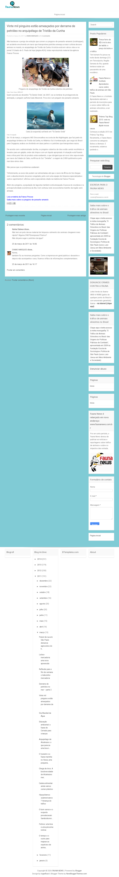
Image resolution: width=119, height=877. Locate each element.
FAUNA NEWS (57, 871)
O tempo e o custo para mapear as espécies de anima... (45, 842)
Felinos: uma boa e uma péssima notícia (46, 827)
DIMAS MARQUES (32, 36)
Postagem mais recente (15, 215)
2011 (39, 576)
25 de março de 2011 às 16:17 (24, 264)
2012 (39, 570)
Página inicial (59, 14)
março (42, 632)
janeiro (42, 861)
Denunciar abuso (98, 368)
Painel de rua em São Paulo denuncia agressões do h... (46, 643)
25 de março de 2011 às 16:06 (24, 244)
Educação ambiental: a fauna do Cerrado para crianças (45, 728)
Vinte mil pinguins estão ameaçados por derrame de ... (46, 701)
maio (42, 621)
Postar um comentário (16, 270)
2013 (39, 565)
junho (42, 615)
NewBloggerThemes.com (76, 874)
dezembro (44, 581)
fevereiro (43, 855)
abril (41, 627)
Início (92, 386)
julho (42, 609)
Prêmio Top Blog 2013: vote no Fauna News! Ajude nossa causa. (101, 123)
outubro (43, 592)
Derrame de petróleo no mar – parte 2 (45, 687)
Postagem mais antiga (76, 215)
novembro (44, 586)
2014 (39, 559)
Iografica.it (45, 874)
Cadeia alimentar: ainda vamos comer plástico (46, 786)
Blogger (107, 176)
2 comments (46, 36)
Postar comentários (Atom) (23, 280)
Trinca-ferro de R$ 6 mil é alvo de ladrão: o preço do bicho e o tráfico (101, 46)
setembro (44, 598)
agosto (43, 604)
